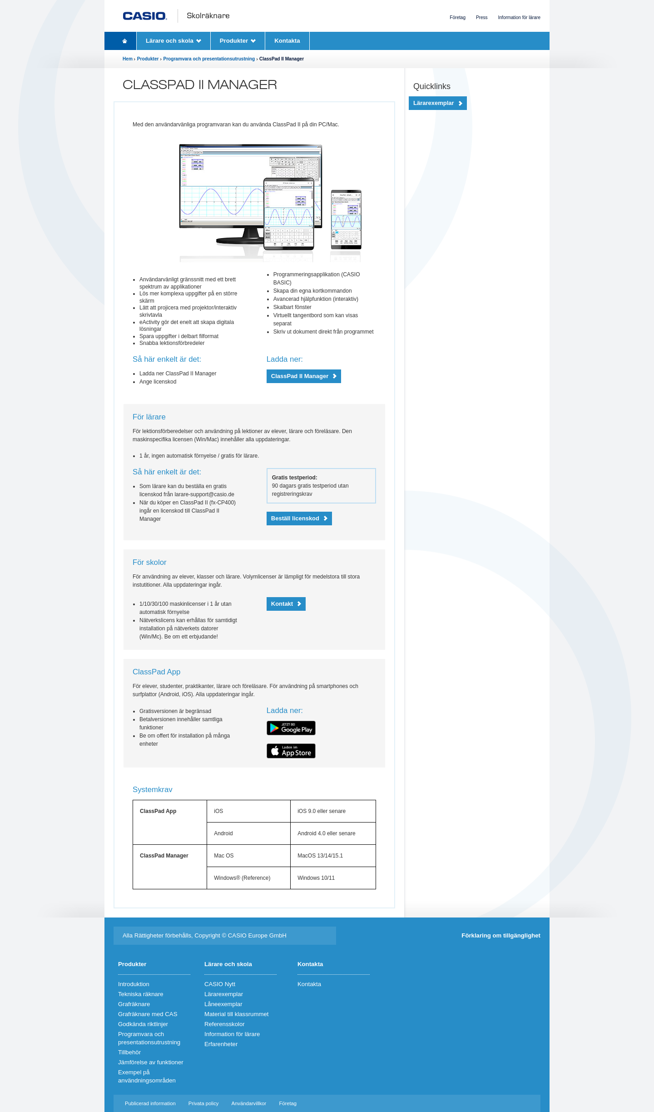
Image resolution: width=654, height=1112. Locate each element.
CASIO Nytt (219, 984)
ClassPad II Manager (299, 376)
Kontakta (287, 40)
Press (482, 17)
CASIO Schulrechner (178, 16)
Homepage (125, 41)
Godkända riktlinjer (143, 1024)
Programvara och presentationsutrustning (209, 58)
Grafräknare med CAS (147, 1014)
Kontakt (282, 603)
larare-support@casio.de (204, 494)
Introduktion (133, 984)
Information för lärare (519, 17)
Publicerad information (150, 1103)
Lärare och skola (169, 40)
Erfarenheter (221, 1044)
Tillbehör (129, 1052)
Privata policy (203, 1103)
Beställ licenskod (295, 518)
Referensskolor (224, 1024)
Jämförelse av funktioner (150, 1062)
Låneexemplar (223, 1004)
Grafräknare (134, 1004)
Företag (458, 17)
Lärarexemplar (433, 103)
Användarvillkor (249, 1103)
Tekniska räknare (141, 994)
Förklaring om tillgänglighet (500, 935)
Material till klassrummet (236, 1014)
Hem (128, 58)
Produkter (234, 40)
